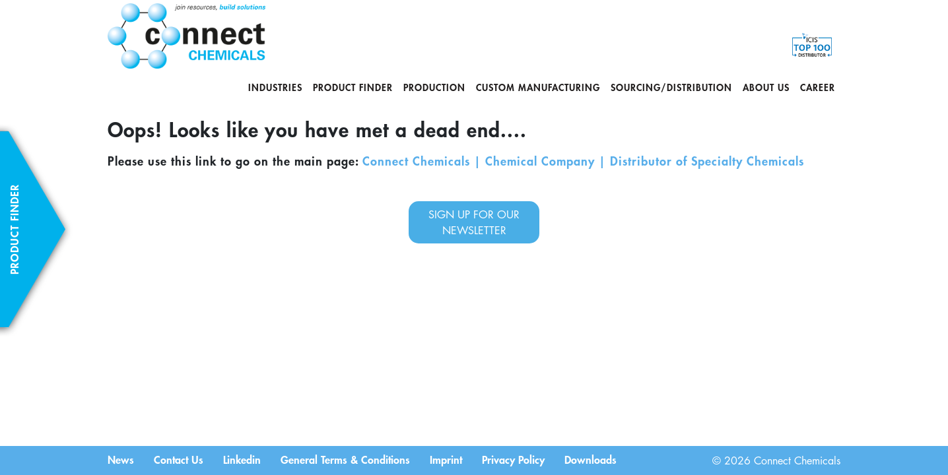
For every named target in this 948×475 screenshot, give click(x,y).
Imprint (446, 459)
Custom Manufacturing (538, 87)
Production (434, 87)
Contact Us (178, 459)
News (121, 459)
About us (766, 87)
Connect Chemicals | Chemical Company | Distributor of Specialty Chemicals (583, 161)
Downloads (590, 459)
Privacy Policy (513, 459)
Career (817, 87)
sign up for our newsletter (474, 222)
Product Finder (353, 87)
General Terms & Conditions (345, 459)
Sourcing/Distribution (671, 87)
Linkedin (242, 459)
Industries (275, 87)
